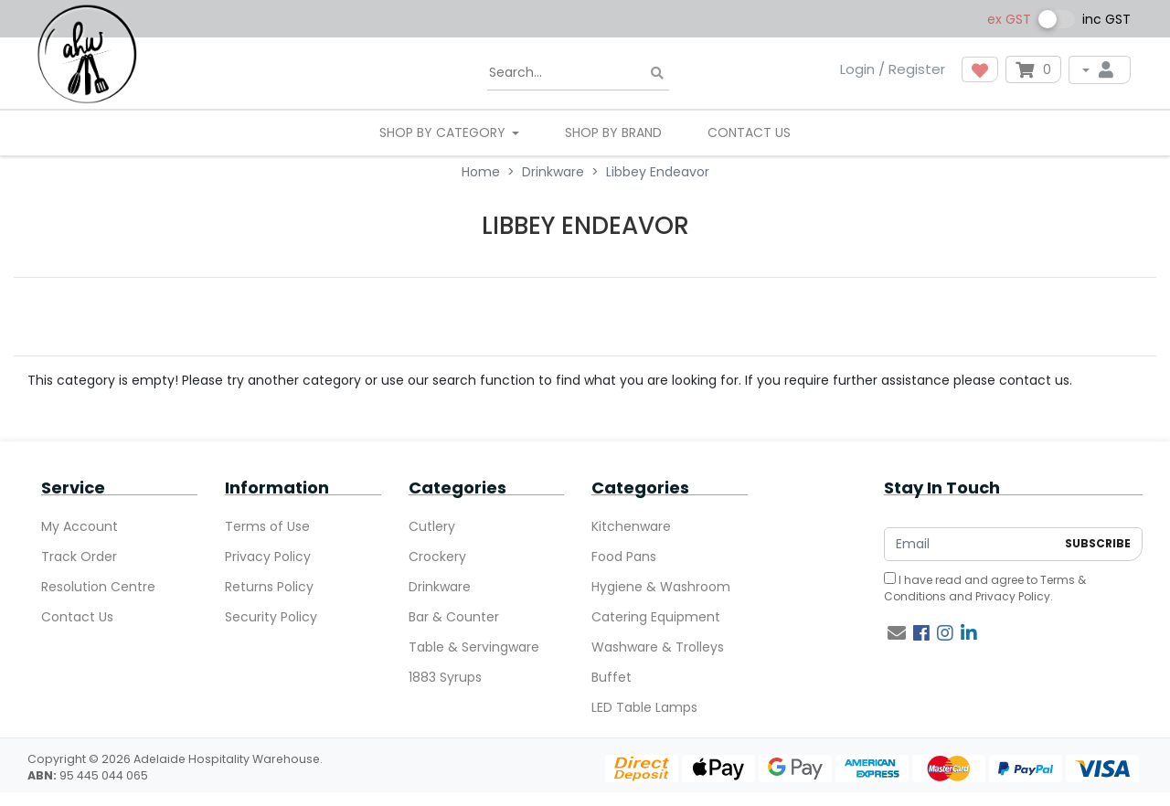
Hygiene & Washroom (660, 587)
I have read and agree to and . (985, 588)
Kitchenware (631, 526)
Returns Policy (269, 587)
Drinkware (440, 587)
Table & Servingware (474, 647)
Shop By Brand (613, 132)
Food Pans (623, 556)
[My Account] (1100, 70)
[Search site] (657, 73)
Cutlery (432, 526)
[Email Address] (970, 544)
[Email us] (897, 633)
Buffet (611, 677)
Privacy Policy (268, 556)
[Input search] (577, 73)
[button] (980, 69)
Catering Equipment (655, 617)
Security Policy (271, 617)
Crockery (437, 556)
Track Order (79, 556)
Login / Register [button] (892, 69)
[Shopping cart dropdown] (1033, 69)
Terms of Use (267, 526)
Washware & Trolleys (657, 647)
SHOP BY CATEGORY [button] (444, 132)
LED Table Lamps (644, 707)
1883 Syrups (445, 677)
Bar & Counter (454, 617)
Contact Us (749, 132)
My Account (79, 526)
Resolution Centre (98, 587)
